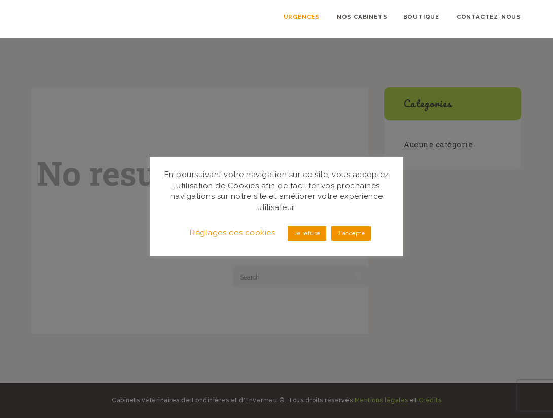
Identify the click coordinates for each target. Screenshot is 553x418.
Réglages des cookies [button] (232, 232)
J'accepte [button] (351, 233)
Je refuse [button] (307, 233)
